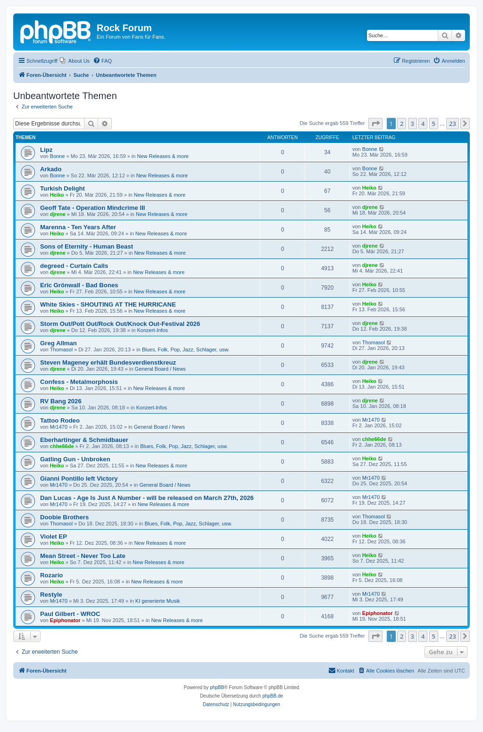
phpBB (217, 687)
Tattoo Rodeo (60, 420)
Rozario (51, 575)
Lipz (46, 149)
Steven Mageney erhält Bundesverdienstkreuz (108, 362)
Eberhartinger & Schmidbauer (84, 439)
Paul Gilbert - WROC (70, 613)
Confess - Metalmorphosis (79, 381)
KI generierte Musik (157, 601)
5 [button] (433, 123)
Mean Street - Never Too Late (82, 555)
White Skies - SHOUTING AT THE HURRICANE (108, 304)
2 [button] (401, 123)
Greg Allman (58, 343)
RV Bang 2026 (61, 401)
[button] (375, 123)
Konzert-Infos (152, 330)
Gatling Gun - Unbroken (75, 459)
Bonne (57, 156)
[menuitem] (75, 61)
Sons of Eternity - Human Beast (86, 246)
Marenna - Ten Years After (78, 227)
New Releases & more (163, 156)
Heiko (57, 195)
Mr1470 (58, 427)
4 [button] (423, 123)
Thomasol (61, 349)
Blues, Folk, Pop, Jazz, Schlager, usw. (186, 349)
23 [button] (452, 123)
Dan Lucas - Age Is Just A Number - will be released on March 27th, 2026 (147, 497)
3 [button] (412, 123)
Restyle (51, 594)
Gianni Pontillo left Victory (79, 478)
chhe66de (62, 446)
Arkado (50, 169)
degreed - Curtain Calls (74, 265)
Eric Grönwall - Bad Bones (79, 285)
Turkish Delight (62, 188)
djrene (58, 214)
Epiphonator (65, 620)
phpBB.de (272, 696)
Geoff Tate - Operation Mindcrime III (92, 207)
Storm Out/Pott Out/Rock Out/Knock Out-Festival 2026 (120, 323)
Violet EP (53, 536)
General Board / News (160, 369)
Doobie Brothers (64, 517)
